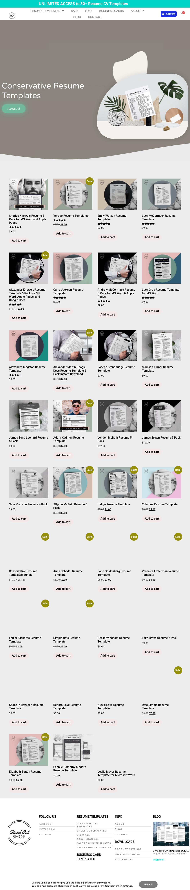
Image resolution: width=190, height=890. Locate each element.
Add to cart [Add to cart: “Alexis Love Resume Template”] (107, 722)
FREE (88, 11)
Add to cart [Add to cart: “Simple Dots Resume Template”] (63, 655)
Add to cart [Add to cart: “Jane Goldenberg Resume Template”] (107, 589)
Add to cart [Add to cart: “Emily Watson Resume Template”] (107, 237)
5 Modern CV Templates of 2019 (171, 850)
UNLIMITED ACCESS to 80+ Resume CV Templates (83, 3)
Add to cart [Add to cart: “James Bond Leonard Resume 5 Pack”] (19, 455)
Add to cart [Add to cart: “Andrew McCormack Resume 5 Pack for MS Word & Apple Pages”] (107, 314)
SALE (74, 11)
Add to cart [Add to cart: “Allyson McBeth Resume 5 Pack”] (63, 522)
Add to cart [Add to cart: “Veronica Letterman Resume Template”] (152, 589)
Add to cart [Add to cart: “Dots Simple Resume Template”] (152, 722)
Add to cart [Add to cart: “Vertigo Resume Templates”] (63, 233)
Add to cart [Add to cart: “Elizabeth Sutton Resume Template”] (19, 789)
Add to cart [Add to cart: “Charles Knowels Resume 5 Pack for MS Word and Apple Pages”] (19, 240)
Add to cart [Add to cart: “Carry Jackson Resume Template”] (63, 311)
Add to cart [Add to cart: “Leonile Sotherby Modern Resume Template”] (63, 784)
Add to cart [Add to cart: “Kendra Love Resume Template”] (63, 722)
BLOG (77, 17)
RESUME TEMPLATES (47, 11)
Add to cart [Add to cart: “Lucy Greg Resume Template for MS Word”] (152, 311)
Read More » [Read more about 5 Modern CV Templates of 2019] (159, 860)
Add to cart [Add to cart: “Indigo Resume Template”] (107, 518)
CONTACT (95, 17)
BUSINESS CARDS (111, 11)
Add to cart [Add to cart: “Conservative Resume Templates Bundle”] (19, 589)
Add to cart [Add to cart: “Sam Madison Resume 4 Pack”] (19, 518)
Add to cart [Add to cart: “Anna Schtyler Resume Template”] (63, 589)
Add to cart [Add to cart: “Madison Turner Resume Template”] (152, 384)
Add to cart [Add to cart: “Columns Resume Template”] (152, 518)
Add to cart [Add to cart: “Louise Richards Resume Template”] (19, 655)
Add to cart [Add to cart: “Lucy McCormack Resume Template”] (152, 237)
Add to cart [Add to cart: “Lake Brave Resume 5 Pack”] (152, 652)
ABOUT (137, 11)
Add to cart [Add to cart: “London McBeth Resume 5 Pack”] (107, 455)
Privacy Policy (56, 881)
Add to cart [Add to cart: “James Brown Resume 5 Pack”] (152, 452)
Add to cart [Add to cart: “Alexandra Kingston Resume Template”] (19, 388)
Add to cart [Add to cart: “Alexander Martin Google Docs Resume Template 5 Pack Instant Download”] (63, 388)
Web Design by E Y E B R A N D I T (171, 881)
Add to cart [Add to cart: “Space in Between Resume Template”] (19, 722)
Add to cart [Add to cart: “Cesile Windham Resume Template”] (107, 655)
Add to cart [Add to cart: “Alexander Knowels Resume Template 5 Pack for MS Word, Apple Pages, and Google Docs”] (19, 318)
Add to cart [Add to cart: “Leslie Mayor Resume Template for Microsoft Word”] (107, 789)
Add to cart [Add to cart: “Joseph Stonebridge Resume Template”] (107, 384)
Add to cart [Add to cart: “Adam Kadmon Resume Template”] (63, 455)
